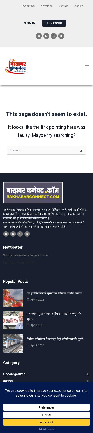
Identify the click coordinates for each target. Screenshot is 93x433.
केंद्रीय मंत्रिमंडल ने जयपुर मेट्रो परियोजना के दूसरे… (56, 339)
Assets (78, 5)
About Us (29, 5)
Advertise (46, 5)
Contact (63, 5)
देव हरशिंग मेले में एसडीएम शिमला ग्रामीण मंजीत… (55, 293)
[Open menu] (87, 66)
